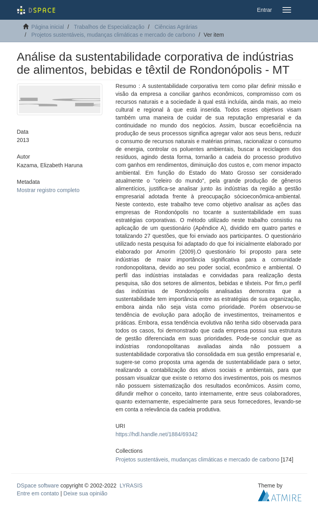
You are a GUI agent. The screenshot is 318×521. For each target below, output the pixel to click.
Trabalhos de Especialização (109, 27)
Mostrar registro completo (48, 190)
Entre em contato (38, 493)
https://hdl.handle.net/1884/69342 (157, 434)
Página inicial (47, 27)
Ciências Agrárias (176, 27)
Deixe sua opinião (85, 493)
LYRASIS (131, 485)
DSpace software (38, 485)
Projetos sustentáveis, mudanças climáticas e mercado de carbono (113, 35)
